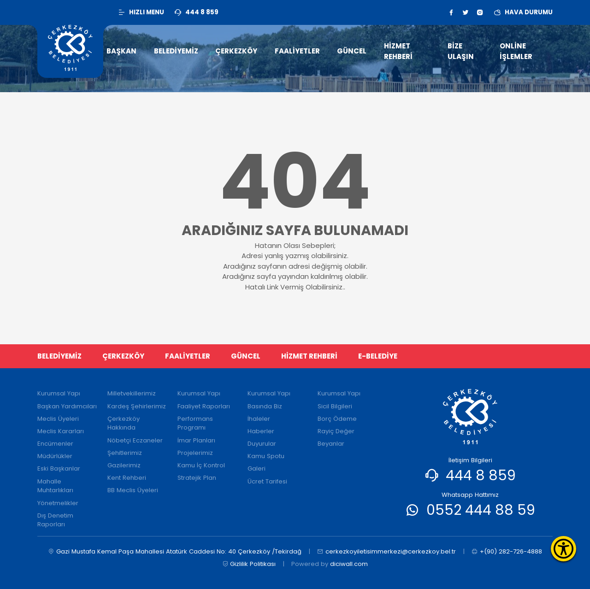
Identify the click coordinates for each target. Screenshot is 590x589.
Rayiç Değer (336, 431)
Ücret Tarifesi (267, 481)
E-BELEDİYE (377, 356)
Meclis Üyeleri (58, 418)
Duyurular (262, 443)
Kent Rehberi (126, 477)
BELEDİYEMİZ (59, 356)
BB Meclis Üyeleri (132, 490)
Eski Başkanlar (58, 468)
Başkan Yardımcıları (67, 406)
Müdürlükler (54, 456)
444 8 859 (481, 475)
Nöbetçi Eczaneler (135, 440)
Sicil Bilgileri (335, 406)
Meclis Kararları (60, 431)
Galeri (257, 468)
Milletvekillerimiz (131, 393)
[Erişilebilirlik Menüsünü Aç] (563, 548)
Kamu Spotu (266, 456)
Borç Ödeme (337, 418)
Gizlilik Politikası (249, 564)
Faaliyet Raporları (203, 406)
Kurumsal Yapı (58, 393)
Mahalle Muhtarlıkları (55, 486)
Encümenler (55, 443)
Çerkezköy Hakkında (123, 423)
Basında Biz (265, 406)
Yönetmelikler (57, 503)
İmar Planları (196, 440)
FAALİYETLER (187, 356)
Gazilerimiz (124, 465)
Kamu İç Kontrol (201, 465)
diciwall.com (349, 564)
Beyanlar (331, 443)
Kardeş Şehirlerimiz (136, 406)
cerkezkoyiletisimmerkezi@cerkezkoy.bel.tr (386, 551)
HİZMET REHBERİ (309, 356)
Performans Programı (195, 423)
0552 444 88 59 (480, 510)
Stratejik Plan (196, 477)
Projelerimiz (195, 452)
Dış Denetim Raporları (55, 520)
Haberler (261, 431)
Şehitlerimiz (124, 452)
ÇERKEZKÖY (123, 356)
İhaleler (259, 418)
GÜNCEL (245, 356)
